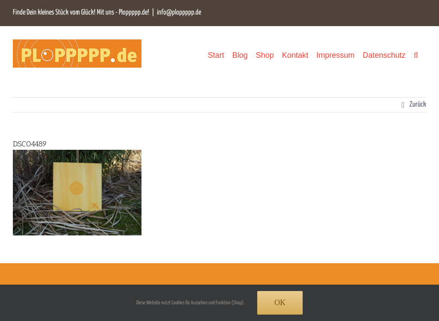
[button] (416, 55)
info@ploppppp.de (179, 12)
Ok (280, 302)
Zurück (417, 104)
